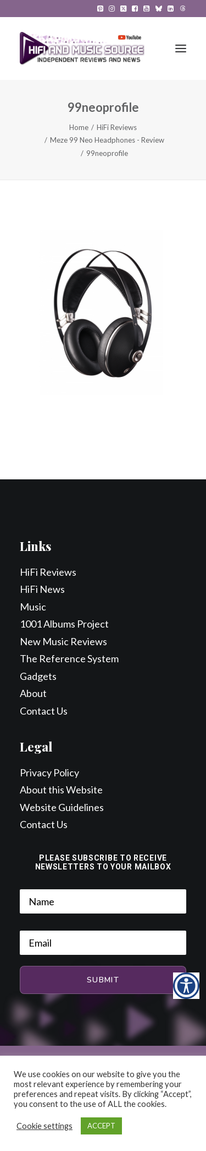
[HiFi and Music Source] (82, 48)
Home (78, 127)
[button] (100, 8)
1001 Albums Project (64, 624)
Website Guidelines (62, 807)
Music (33, 607)
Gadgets (38, 676)
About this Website (61, 789)
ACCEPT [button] (101, 1125)
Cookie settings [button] (44, 1126)
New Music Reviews (63, 641)
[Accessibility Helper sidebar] (186, 985)
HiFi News (42, 589)
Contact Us (44, 711)
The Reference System (69, 658)
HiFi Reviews (117, 127)
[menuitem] (100, 8)
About (33, 693)
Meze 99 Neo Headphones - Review (107, 140)
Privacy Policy (49, 772)
